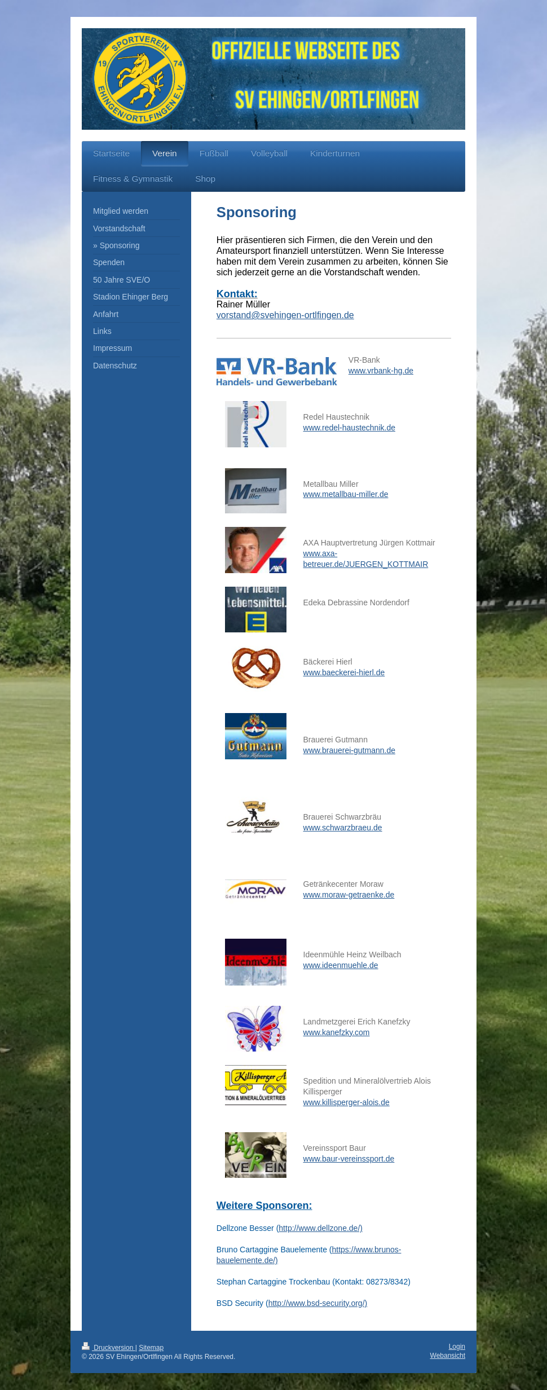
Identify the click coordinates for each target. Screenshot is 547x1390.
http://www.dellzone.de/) (321, 1228)
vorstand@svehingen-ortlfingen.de (285, 315)
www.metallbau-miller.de (346, 494)
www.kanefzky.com (336, 1032)
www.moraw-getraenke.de (349, 894)
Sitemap (151, 1348)
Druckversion (108, 1348)
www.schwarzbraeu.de (342, 827)
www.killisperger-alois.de (346, 1102)
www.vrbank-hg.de (381, 370)
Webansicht (447, 1356)
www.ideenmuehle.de (340, 965)
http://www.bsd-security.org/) (318, 1303)
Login (457, 1347)
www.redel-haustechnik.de (349, 427)
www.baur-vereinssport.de (349, 1158)
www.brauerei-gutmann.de (349, 750)
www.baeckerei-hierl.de (344, 672)
